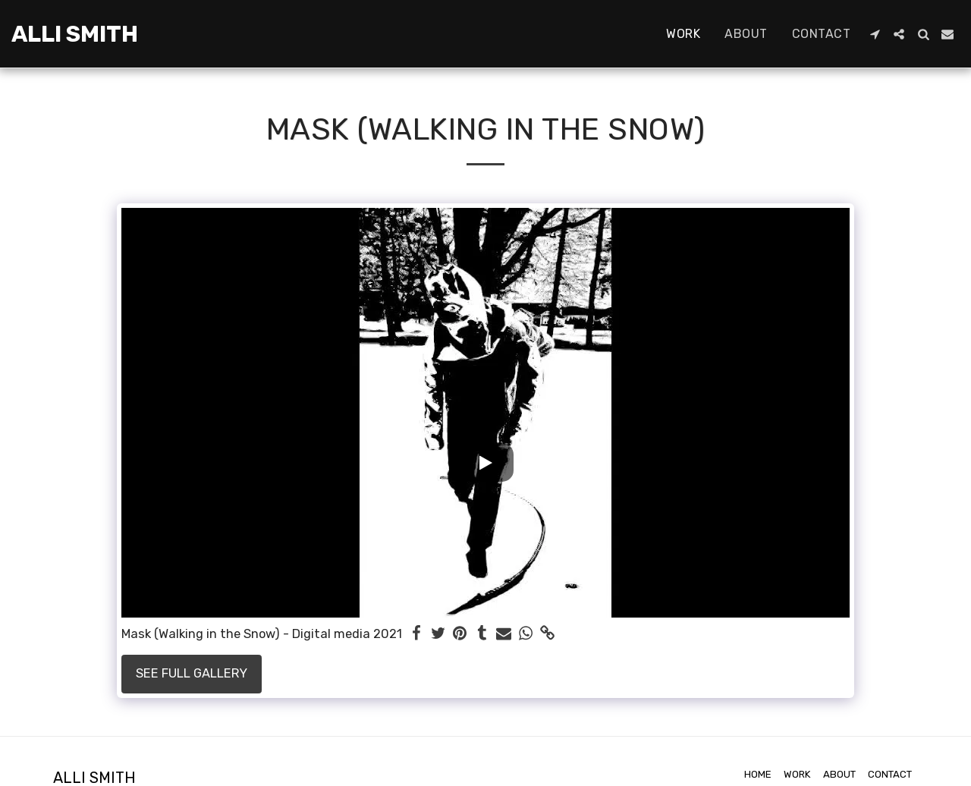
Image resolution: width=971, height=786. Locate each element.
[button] (874, 34)
